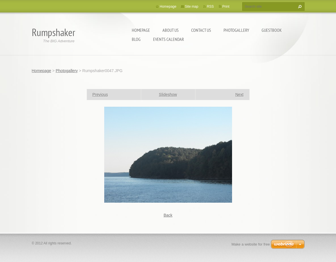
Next (239, 94)
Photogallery (236, 30)
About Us (170, 30)
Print (225, 7)
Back (168, 215)
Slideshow (168, 94)
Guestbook (272, 30)
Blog (136, 39)
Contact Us (201, 30)
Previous (100, 94)
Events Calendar (168, 39)
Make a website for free (250, 244)
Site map (191, 7)
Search (299, 6)
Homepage (141, 30)
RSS (210, 7)
